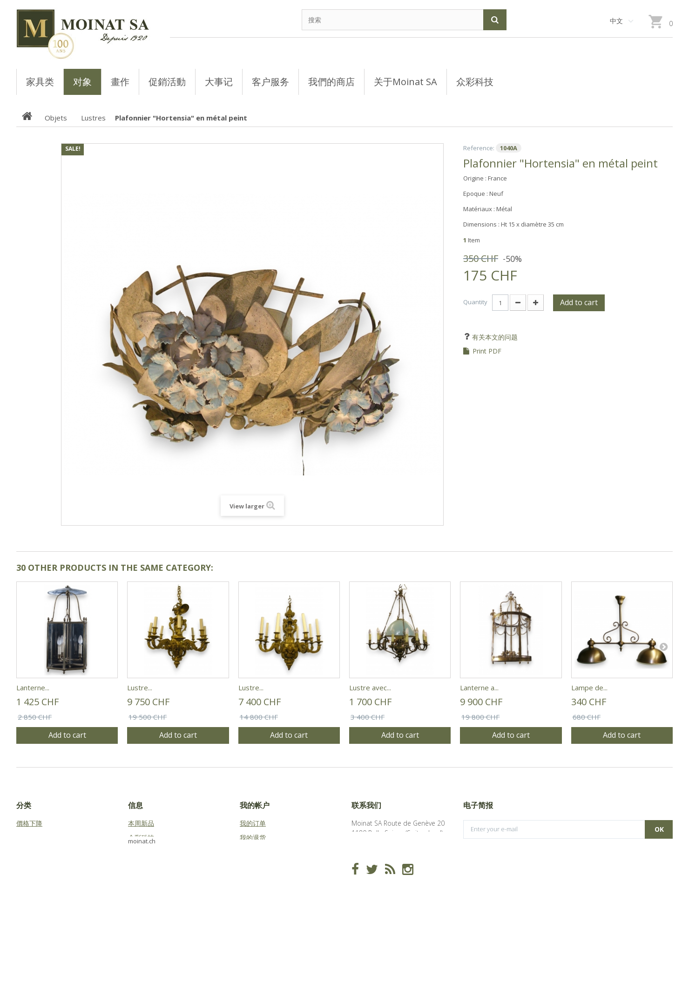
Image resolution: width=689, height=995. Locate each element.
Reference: (478, 148)
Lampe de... (589, 687)
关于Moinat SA (149, 866)
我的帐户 (255, 805)
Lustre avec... (370, 687)
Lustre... (139, 687)
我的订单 (253, 823)
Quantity (475, 302)
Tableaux (29, 837)
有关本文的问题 (494, 337)
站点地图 (141, 880)
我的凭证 (253, 895)
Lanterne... (32, 687)
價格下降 (29, 823)
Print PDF (487, 351)
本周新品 (141, 823)
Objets (26, 866)
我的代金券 (256, 852)
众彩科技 (141, 837)
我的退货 (253, 837)
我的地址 (253, 866)
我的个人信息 (259, 880)
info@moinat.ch (375, 861)
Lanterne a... (479, 687)
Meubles (29, 852)
